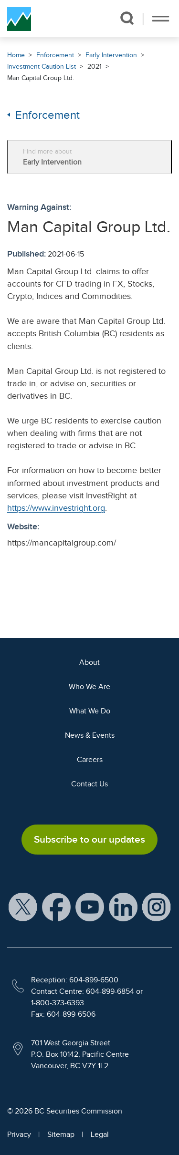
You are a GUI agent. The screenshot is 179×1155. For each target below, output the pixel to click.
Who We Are (89, 686)
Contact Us (89, 784)
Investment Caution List (41, 66)
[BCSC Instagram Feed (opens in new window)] (156, 906)
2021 (94, 66)
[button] (126, 18)
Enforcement (55, 55)
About (89, 662)
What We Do (89, 711)
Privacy (19, 1134)
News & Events (90, 735)
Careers (90, 759)
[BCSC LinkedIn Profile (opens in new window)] (123, 906)
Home (16, 55)
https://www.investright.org (56, 508)
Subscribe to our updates (89, 839)
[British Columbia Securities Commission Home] (19, 18)
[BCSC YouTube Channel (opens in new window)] (89, 906)
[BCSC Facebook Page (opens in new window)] (56, 906)
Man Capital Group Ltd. (40, 78)
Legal (100, 1134)
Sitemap (60, 1134)
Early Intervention (111, 55)
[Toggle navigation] (160, 18)
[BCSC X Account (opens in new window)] (23, 906)
